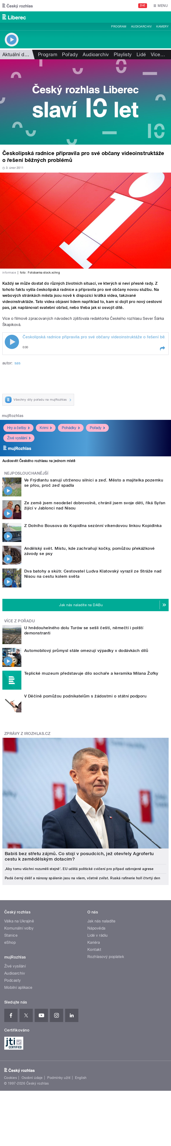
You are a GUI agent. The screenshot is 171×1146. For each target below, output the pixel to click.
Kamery (162, 26)
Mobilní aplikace (18, 987)
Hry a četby (18, 428)
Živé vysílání (19, 438)
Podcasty (12, 980)
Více (158, 54)
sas (17, 363)
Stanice (11, 935)
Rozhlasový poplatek (105, 956)
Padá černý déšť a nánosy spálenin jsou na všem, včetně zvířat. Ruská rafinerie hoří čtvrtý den (82, 878)
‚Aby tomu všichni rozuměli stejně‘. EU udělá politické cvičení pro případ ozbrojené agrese (79, 869)
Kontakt (94, 949)
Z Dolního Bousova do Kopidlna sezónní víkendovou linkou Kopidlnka (93, 525)
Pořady (70, 54)
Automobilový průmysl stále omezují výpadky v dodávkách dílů (86, 650)
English (80, 1078)
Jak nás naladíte (101, 921)
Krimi (46, 428)
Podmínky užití (59, 1078)
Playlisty (123, 54)
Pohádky (71, 428)
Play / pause (12, 342)
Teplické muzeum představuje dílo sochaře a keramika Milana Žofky (91, 673)
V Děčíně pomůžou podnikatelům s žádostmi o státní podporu (85, 696)
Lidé (141, 54)
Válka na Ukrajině (19, 921)
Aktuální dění (16, 54)
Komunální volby (18, 928)
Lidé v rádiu (97, 935)
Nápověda (96, 928)
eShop (10, 942)
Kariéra (93, 942)
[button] (162, 348)
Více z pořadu (19, 621)
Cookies (10, 1078)
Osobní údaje (32, 1078)
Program (118, 26)
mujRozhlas (13, 415)
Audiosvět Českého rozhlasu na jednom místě (38, 461)
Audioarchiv (141, 26)
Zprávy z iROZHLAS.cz (27, 733)
